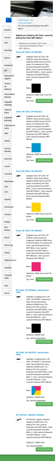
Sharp (7, 251)
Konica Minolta (7, 148)
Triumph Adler (8, 275)
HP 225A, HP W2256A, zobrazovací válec (32, 291)
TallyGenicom (8, 259)
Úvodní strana (23, 20)
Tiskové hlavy (7, 111)
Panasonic (8, 206)
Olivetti (7, 198)
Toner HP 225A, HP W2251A (29, 111)
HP (7, 70)
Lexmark (8, 172)
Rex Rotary (7, 228)
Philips (7, 221)
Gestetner (8, 64)
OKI (7, 192)
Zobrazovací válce (8, 126)
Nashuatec (8, 180)
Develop (8, 49)
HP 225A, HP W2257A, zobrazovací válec (32, 353)
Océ (7, 186)
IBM (7, 133)
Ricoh (7, 236)
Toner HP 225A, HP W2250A (29, 52)
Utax (7, 284)
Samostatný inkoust (8, 95)
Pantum (7, 213)
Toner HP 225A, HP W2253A (29, 231)
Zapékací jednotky (8, 119)
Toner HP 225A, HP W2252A (29, 171)
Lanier (7, 165)
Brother (7, 29)
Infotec (7, 139)
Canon (7, 36)
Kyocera (8, 157)
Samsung (8, 244)
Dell (7, 43)
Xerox (7, 292)
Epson (7, 56)
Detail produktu (44, 101)
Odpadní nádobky (8, 103)
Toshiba (7, 266)
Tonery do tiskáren (7, 86)
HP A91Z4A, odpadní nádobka (30, 415)
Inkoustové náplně (8, 77)
